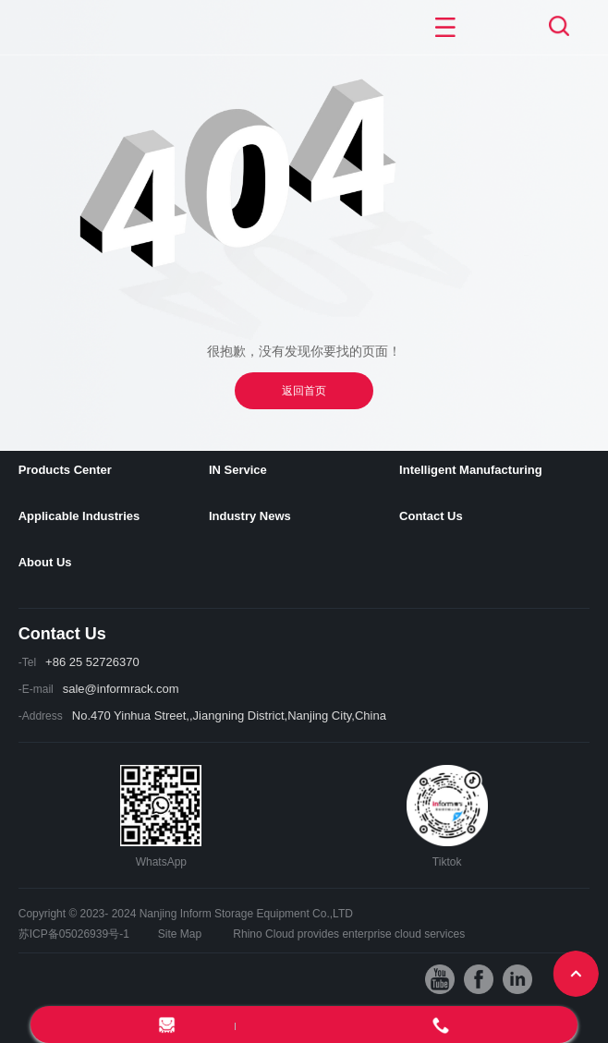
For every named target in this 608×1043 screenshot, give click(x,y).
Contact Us (431, 516)
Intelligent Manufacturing (470, 470)
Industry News (250, 516)
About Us (45, 562)
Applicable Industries (79, 516)
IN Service (238, 470)
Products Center (65, 470)
